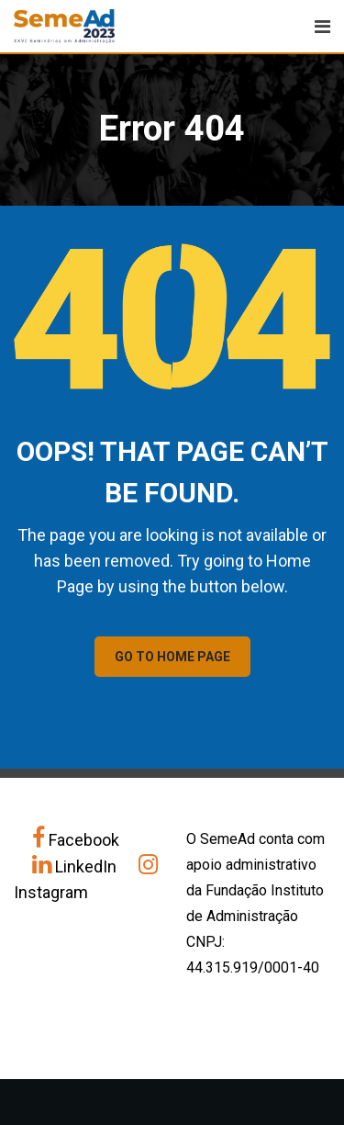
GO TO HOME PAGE (172, 656)
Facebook (75, 839)
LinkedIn (76, 866)
